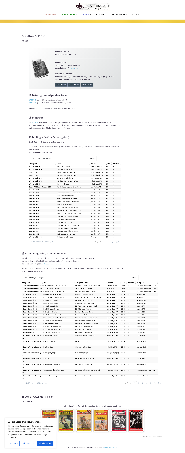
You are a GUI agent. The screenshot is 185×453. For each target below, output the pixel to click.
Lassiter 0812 (34, 222)
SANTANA (33, 103)
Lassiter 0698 (34, 196)
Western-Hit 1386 (35, 237)
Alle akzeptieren (45, 443)
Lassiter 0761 (34, 205)
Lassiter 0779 (34, 210)
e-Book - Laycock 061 (29, 300)
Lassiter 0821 (34, 225)
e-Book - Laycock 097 (29, 327)
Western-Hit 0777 (35, 178)
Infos (134, 14)
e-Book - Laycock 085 (29, 318)
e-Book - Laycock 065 (29, 303)
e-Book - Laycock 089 (29, 321)
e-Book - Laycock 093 (29, 324)
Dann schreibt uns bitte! (52, 264)
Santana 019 (33, 172)
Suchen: (93, 158)
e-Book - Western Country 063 (31, 365)
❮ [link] (101, 241)
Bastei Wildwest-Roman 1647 (32, 288)
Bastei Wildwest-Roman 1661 (32, 291)
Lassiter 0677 (34, 193)
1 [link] (104, 241)
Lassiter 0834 (34, 231)
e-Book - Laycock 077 (29, 312)
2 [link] (108, 241)
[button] (55, 163)
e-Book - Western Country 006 (31, 336)
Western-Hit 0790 (35, 181)
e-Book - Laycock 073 (29, 309)
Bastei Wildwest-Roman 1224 (40, 187)
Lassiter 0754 (34, 202)
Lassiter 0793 (34, 213)
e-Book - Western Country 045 (31, 348)
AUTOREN (101, 14)
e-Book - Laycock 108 (29, 333)
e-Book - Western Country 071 (31, 371)
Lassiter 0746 (34, 199)
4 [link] (146, 383)
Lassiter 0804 (34, 219)
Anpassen (14, 443)
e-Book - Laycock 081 (29, 315)
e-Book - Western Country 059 (31, 360)
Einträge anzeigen (44, 158)
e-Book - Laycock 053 (29, 294)
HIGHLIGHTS (118, 14)
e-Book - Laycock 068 (29, 306)
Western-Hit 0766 (35, 169)
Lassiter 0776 (34, 208)
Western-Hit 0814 (35, 184)
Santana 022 (33, 175)
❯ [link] (113, 241)
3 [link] (142, 383)
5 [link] (150, 383)
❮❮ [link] (96, 241)
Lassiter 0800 (34, 216)
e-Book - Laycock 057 (29, 297)
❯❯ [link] (117, 241)
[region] (31, 433)
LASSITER (74, 68)
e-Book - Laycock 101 (29, 330)
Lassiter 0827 (34, 228)
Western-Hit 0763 (35, 166)
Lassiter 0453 (34, 190)
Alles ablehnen (28, 443)
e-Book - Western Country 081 (31, 377)
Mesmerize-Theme (110, 447)
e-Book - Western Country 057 (31, 354)
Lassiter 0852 (34, 234)
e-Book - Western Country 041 (31, 342)
